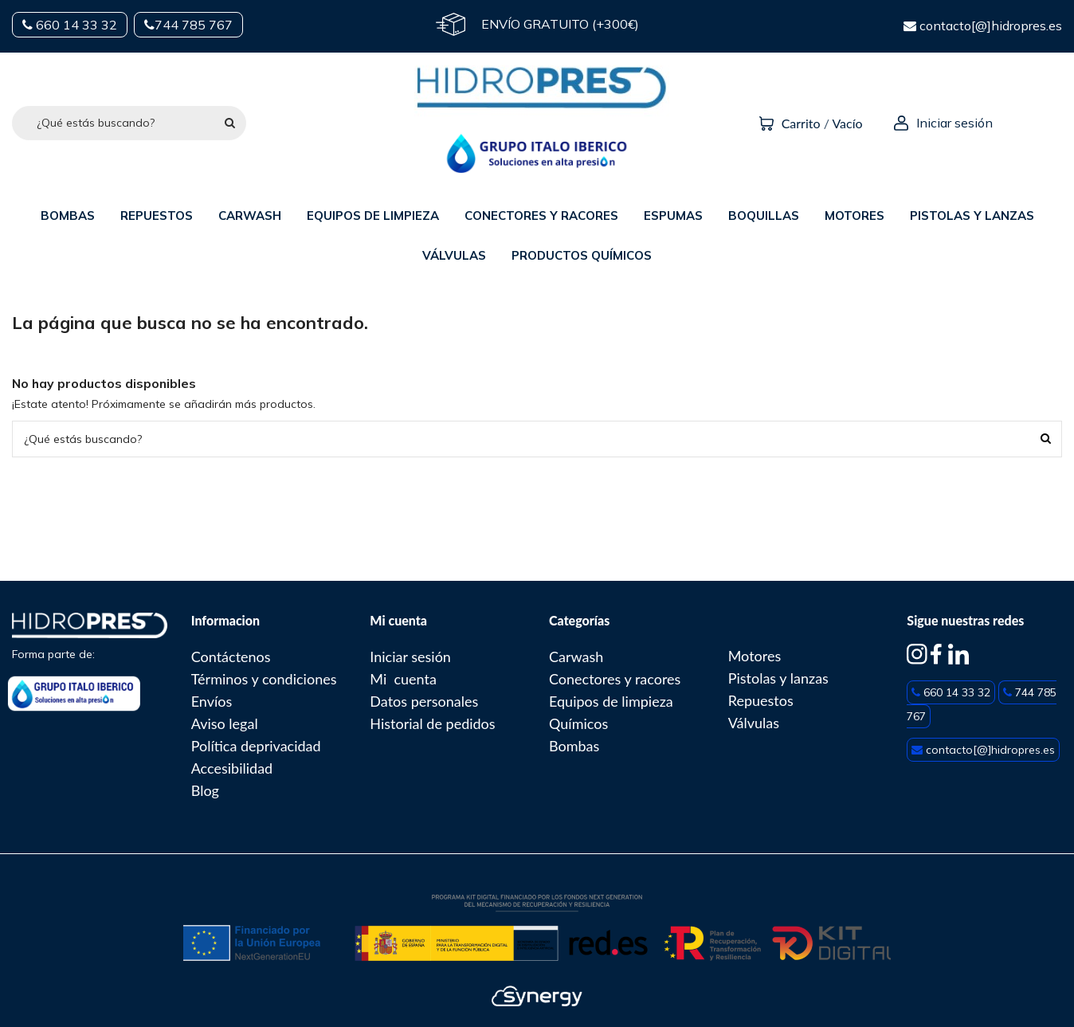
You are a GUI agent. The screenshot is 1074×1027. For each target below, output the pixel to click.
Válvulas (753, 722)
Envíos (212, 701)
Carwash (576, 656)
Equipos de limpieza (611, 701)
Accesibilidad (232, 768)
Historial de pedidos (432, 723)
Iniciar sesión (410, 656)
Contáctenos (231, 656)
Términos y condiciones (264, 679)
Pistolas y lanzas (778, 678)
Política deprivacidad (256, 746)
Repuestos (761, 700)
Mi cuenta (403, 679)
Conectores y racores (614, 679)
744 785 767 (188, 25)
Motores (755, 655)
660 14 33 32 (69, 25)
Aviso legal (224, 723)
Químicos (578, 723)
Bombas (574, 746)
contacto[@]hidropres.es (982, 25)
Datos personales (424, 701)
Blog (205, 790)
